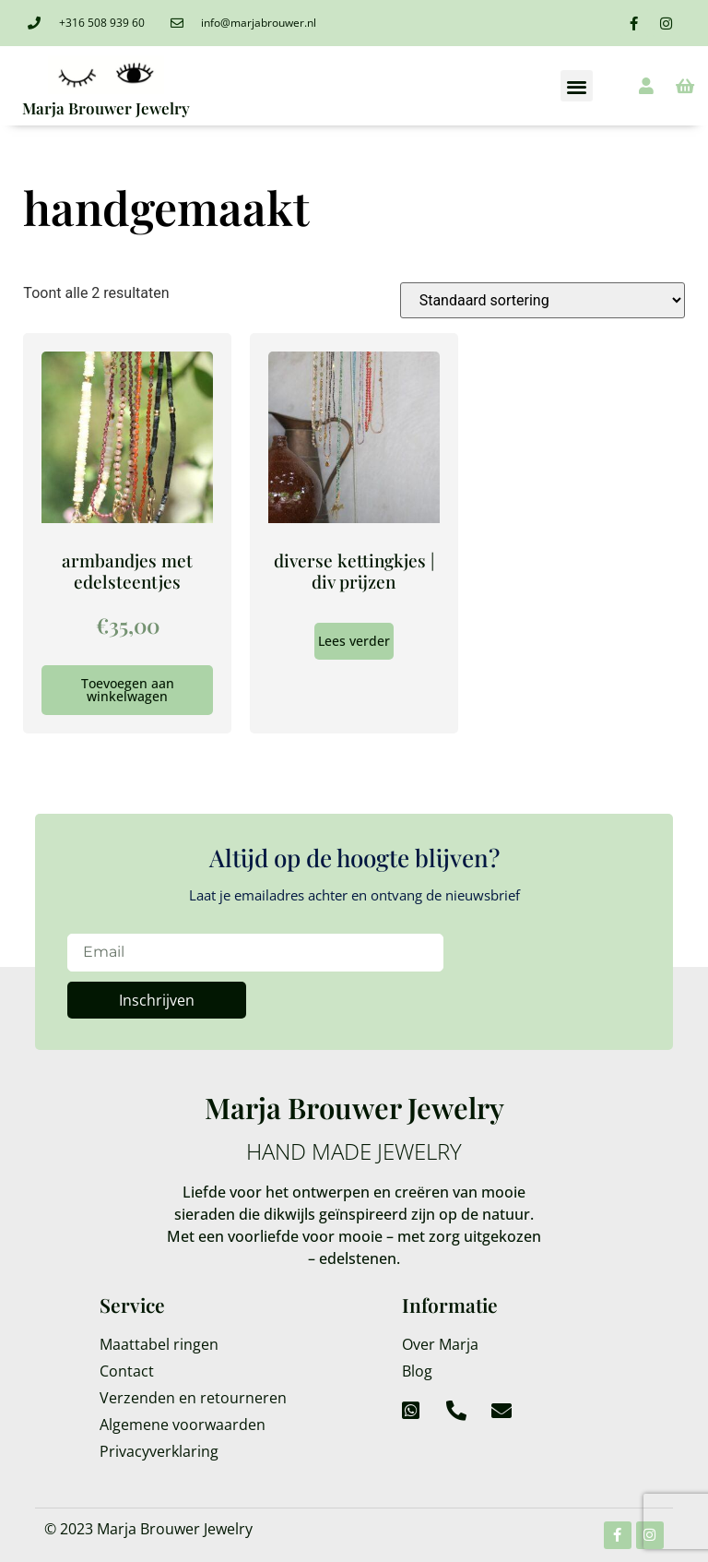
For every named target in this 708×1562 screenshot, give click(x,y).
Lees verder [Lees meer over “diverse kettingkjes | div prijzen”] (354, 641)
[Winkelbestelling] (542, 300)
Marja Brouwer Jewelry (106, 108)
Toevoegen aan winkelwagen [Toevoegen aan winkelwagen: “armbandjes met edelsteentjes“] (127, 689)
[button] (576, 86)
